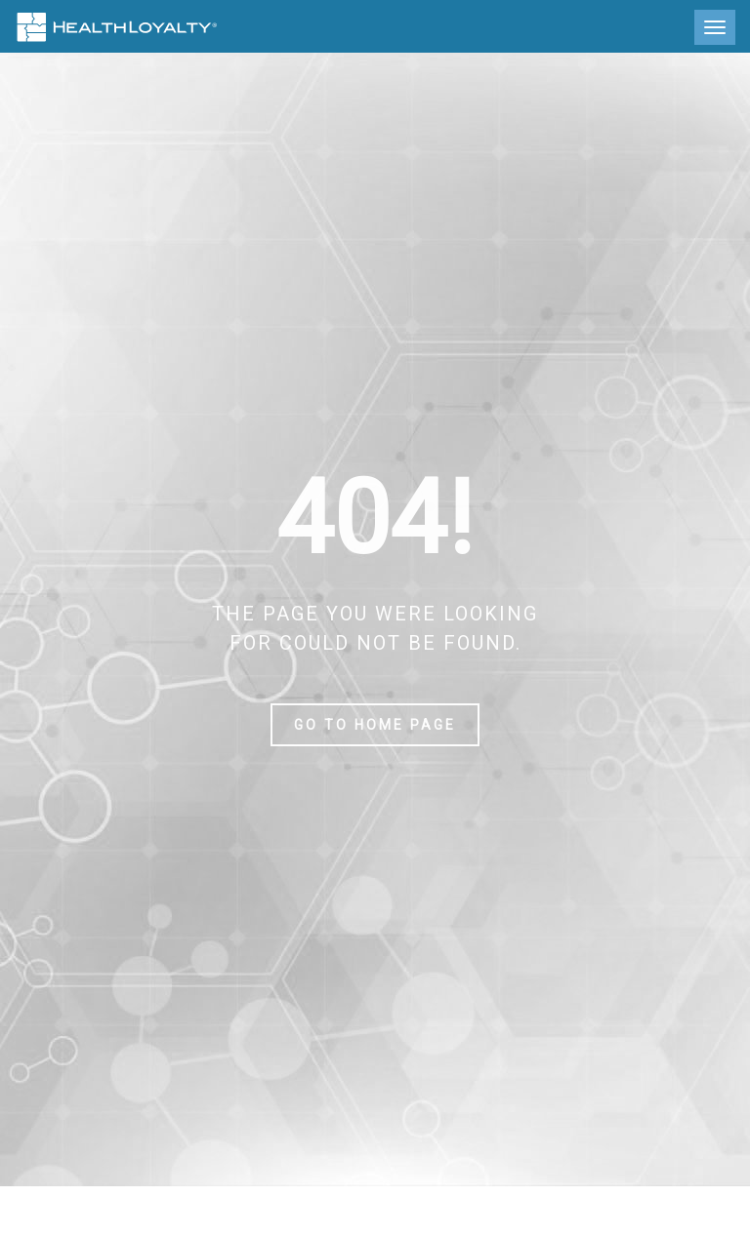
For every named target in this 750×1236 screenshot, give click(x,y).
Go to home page (375, 725)
